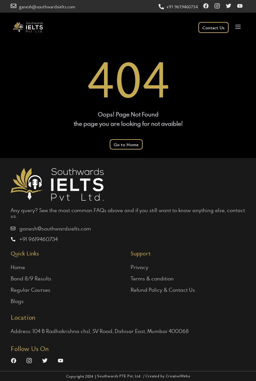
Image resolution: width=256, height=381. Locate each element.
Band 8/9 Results (31, 278)
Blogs (17, 301)
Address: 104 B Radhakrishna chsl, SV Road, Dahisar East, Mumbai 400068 (100, 331)
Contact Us (213, 27)
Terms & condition (152, 278)
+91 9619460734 (178, 6)
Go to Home (126, 144)
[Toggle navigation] (238, 27)
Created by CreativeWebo (167, 375)
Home (18, 267)
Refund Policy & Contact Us (163, 289)
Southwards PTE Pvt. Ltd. (121, 375)
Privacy (139, 267)
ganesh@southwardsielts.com (43, 6)
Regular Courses (30, 289)
